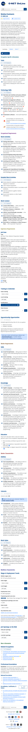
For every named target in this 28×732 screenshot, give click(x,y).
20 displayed (6, 63)
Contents (5, 53)
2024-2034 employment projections (8, 617)
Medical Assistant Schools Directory (12, 683)
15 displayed (6, 349)
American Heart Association (10, 677)
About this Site (9, 726)
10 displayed (6, 649)
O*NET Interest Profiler (8, 500)
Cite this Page (16, 719)
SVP (2, 280)
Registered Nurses (7, 658)
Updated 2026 (16, 18)
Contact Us (17, 714)
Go (25, 9)
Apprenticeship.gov (7, 336)
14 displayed (6, 92)
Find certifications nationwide (10, 305)
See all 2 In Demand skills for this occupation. (15, 128)
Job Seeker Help (11, 714)
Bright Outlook (5, 18)
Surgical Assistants (7, 659)
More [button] (16, 49)
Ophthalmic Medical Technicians (11, 656)
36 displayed (6, 139)
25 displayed (6, 180)
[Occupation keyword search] (17, 9)
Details (11, 49)
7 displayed (6, 542)
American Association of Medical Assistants (14, 694)
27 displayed (6, 203)
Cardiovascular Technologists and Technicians (14, 651)
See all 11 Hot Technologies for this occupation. (16, 123)
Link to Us (11, 719)
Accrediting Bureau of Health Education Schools (15, 690)
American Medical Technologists (11, 695)
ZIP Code (4, 299)
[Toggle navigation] (3, 9)
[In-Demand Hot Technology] (17, 109)
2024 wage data (18, 615)
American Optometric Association (11, 679)
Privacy (14, 726)
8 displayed (6, 385)
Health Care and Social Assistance (9, 612)
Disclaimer (19, 726)
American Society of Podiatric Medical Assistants (15, 680)
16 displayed (6, 459)
